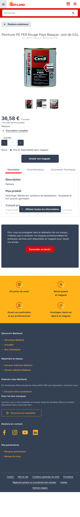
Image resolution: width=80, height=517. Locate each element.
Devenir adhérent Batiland (17, 370)
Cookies (63, 482)
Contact (10, 477)
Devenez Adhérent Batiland (18, 365)
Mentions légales (40, 488)
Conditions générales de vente (45, 477)
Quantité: (7, 138)
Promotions (68, 477)
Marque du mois (12, 456)
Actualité (8, 344)
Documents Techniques (63, 169)
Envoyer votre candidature (18, 391)
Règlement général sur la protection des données (34, 482)
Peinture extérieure (16, 24)
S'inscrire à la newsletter (22, 413)
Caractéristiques (35, 169)
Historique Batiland (14, 340)
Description (13, 169)
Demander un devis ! (40, 249)
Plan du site (23, 477)
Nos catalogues (12, 349)
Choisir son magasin (39, 158)
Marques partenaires (15, 451)
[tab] (12, 170)
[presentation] (3, 4)
